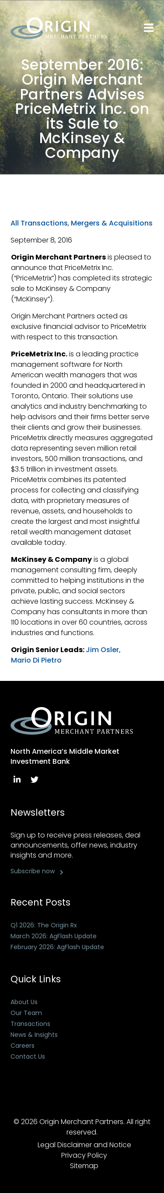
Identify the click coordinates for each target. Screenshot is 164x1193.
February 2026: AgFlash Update (57, 947)
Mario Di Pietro (36, 660)
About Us (24, 1002)
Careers (22, 1045)
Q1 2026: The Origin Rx (43, 925)
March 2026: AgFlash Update (53, 936)
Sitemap (84, 1166)
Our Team (26, 1012)
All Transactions (39, 223)
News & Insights (34, 1034)
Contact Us (27, 1056)
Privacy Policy (84, 1155)
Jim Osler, (103, 650)
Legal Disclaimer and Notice (84, 1145)
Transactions (30, 1023)
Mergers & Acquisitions (112, 223)
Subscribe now (32, 871)
